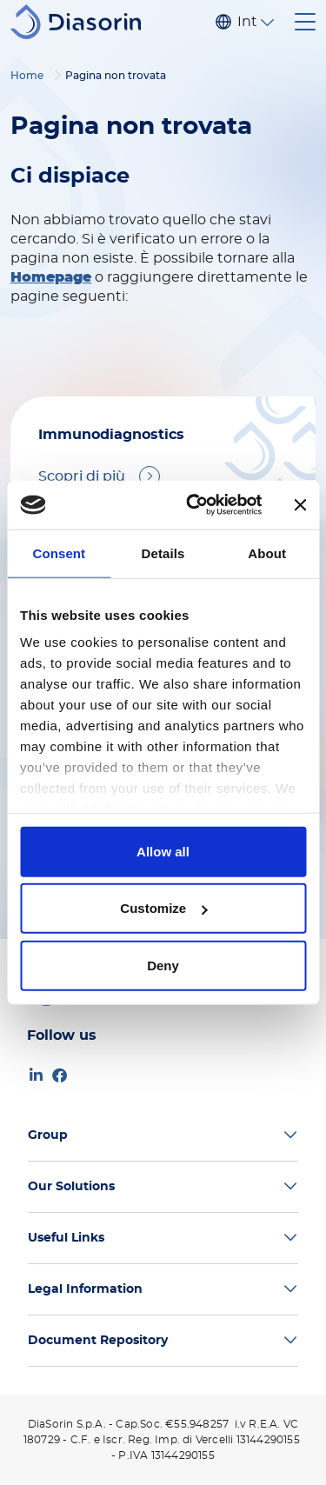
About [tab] (267, 552)
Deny (163, 964)
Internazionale (246, 22)
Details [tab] (163, 552)
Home (26, 75)
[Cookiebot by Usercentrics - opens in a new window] (194, 505)
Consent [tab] (58, 552)
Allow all (163, 850)
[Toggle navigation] (305, 22)
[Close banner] (300, 505)
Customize (163, 908)
